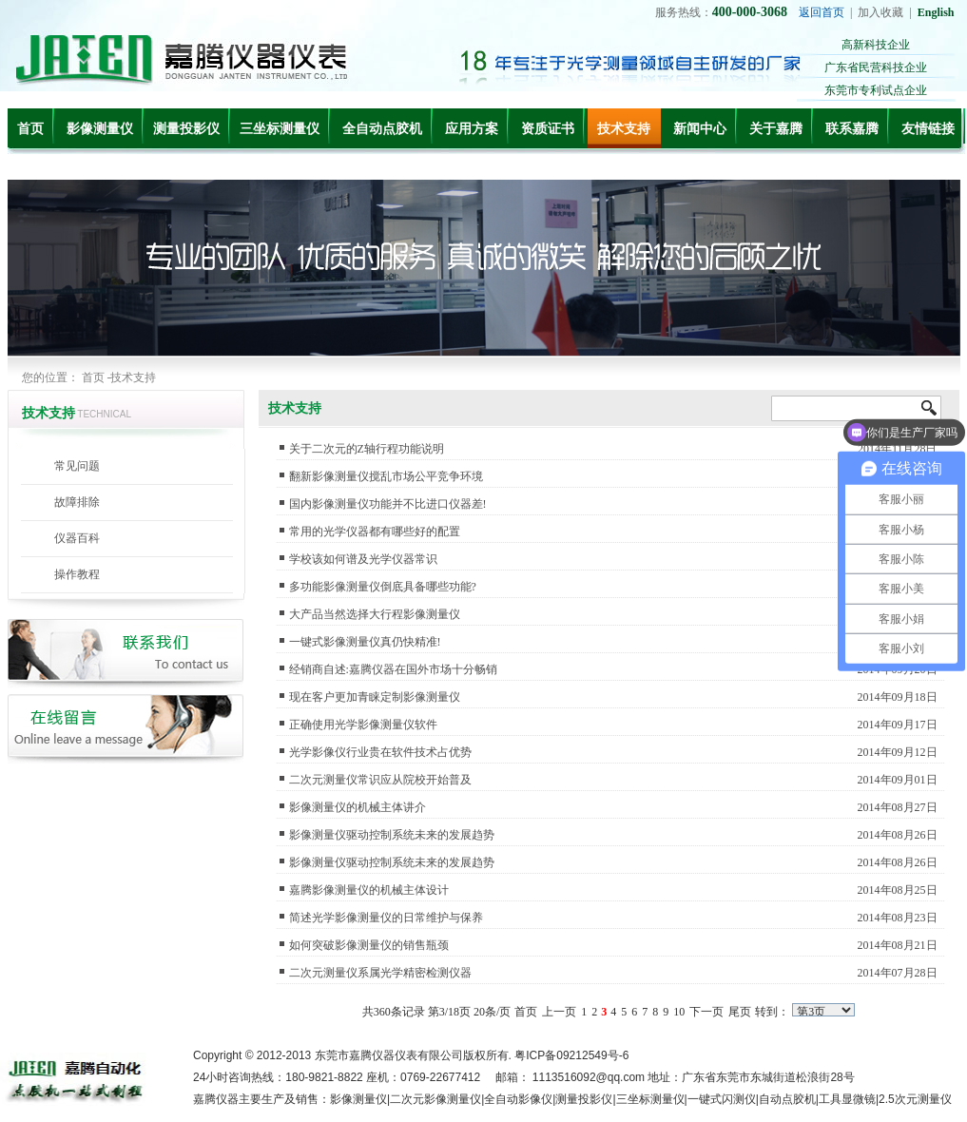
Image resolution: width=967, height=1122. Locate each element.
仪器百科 (77, 538)
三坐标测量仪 (279, 129)
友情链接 (928, 129)
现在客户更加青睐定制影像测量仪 (374, 697)
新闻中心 (699, 129)
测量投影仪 (186, 129)
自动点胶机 (787, 1099)
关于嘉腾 (776, 129)
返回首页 (821, 12)
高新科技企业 (875, 44)
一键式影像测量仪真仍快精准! (365, 641)
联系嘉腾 (852, 129)
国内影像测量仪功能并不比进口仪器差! (388, 504)
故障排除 (77, 502)
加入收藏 (880, 12)
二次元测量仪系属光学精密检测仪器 (380, 972)
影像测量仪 (100, 129)
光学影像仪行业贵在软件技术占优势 (380, 752)
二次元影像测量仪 (435, 1099)
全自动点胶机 (382, 129)
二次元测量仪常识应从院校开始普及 (380, 779)
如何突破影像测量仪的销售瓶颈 (369, 945)
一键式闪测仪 (721, 1099)
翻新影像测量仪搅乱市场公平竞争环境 (386, 476)
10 (679, 1011)
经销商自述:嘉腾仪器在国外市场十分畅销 (393, 669)
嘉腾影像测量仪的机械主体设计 (369, 890)
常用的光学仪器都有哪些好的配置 (374, 531)
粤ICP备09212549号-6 (571, 1055)
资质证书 (547, 129)
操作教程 (77, 574)
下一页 (706, 1011)
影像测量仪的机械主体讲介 (357, 807)
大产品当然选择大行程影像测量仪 (374, 614)
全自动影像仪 (518, 1099)
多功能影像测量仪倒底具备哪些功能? (382, 586)
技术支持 (623, 129)
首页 (30, 129)
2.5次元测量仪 (915, 1099)
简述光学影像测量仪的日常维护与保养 (386, 917)
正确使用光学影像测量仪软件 (363, 724)
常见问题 (77, 466)
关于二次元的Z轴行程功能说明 (366, 448)
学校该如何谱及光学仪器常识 (363, 559)
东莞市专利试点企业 (875, 90)
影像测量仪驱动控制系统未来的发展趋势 (391, 835)
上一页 (559, 1011)
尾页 (739, 1011)
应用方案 (471, 129)
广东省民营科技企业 (875, 67)
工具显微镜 (847, 1099)
